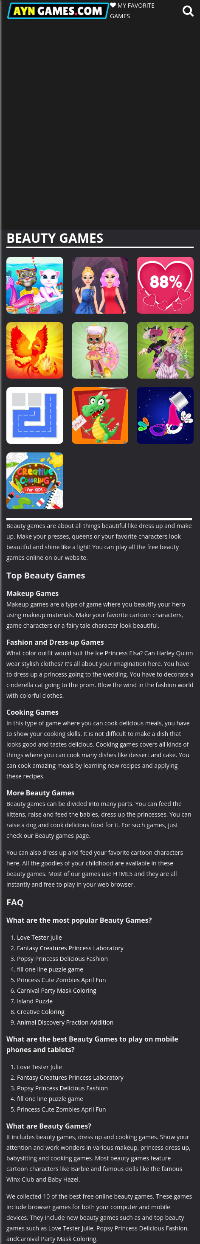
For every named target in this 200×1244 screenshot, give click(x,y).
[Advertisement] (100, 125)
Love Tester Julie (39, 937)
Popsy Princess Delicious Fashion (62, 959)
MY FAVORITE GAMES (132, 10)
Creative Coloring (41, 1012)
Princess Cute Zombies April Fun (61, 980)
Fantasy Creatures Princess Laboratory (70, 948)
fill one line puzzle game (50, 969)
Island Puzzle (35, 1001)
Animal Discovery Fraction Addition (65, 1022)
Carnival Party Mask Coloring (56, 990)
